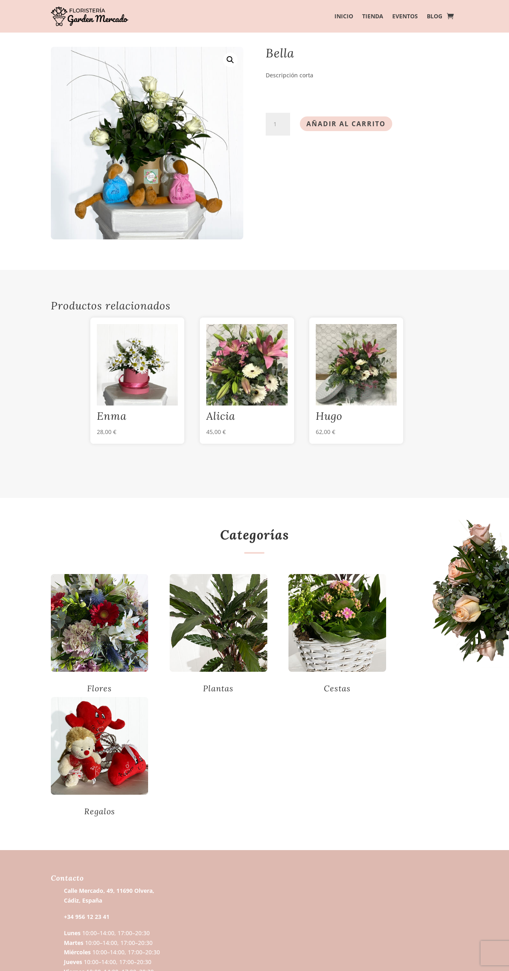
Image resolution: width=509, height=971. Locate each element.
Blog (434, 16)
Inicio (343, 16)
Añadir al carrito (346, 123)
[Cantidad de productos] (278, 124)
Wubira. (166, 956)
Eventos (405, 16)
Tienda (372, 16)
